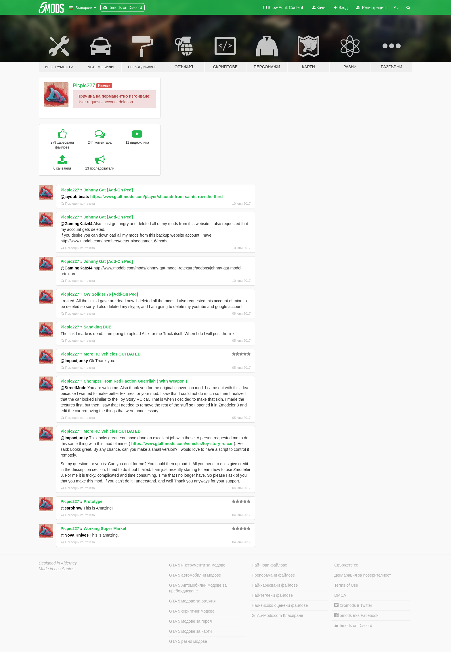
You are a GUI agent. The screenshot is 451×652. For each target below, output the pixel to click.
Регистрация (371, 7)
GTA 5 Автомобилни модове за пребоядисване (198, 588)
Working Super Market (105, 528)
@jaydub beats (75, 196)
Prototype (93, 501)
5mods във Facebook (356, 615)
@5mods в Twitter (353, 605)
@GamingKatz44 (77, 223)
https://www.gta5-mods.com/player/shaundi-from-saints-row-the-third (156, 196)
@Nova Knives (75, 535)
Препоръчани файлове (273, 575)
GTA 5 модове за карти (190, 631)
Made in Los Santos (56, 569)
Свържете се (346, 565)
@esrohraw (72, 508)
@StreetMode (74, 387)
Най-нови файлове (269, 565)
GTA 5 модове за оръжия (192, 601)
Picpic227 (84, 85)
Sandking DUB (98, 327)
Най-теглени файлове (272, 595)
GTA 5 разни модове (188, 641)
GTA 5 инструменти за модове (197, 565)
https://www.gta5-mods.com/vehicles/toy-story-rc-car (182, 443)
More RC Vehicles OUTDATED (112, 354)
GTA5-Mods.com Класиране (277, 615)
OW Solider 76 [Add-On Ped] (111, 294)
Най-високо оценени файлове (280, 605)
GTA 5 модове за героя (190, 621)
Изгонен (104, 85)
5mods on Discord (353, 625)
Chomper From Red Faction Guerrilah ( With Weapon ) (135, 381)
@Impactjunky (74, 360)
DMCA (340, 595)
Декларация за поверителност (362, 575)
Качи (319, 7)
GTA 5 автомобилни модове (195, 575)
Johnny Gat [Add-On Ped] (108, 190)
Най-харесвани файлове (275, 585)
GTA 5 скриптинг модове (192, 611)
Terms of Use (346, 585)
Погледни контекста (78, 203)
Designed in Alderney (58, 563)
